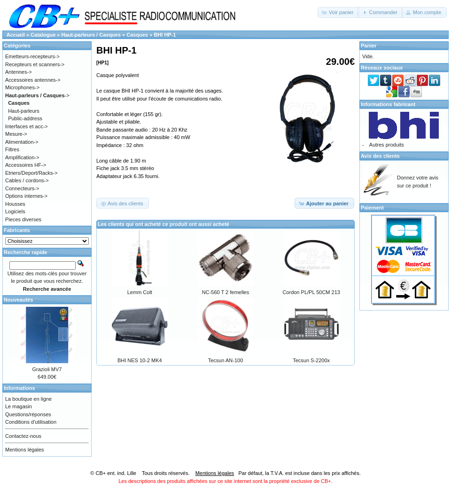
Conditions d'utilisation (30, 422)
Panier (369, 45)
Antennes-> (18, 72)
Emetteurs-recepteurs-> (32, 56)
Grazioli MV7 (47, 369)
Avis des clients (380, 156)
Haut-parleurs (23, 111)
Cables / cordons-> (27, 180)
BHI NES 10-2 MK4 (139, 360)
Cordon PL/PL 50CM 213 (311, 292)
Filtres (12, 149)
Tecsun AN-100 (225, 360)
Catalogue (43, 35)
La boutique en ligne (28, 399)
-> (37, 95)
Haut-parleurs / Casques (91, 35)
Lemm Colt (139, 292)
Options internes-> (26, 196)
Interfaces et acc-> (26, 126)
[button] (338, 12)
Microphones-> (22, 87)
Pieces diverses (23, 219)
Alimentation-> (22, 142)
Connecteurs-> (22, 188)
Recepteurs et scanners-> (34, 64)
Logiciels (15, 211)
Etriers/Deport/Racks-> (31, 173)
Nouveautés (18, 300)
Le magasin (18, 406)
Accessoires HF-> (25, 165)
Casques (137, 35)
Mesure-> (16, 134)
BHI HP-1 (165, 35)
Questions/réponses (28, 414)
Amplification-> (22, 157)
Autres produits (386, 145)
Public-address (25, 118)
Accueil (16, 35)
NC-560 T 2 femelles (225, 292)
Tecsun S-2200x (311, 360)
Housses (15, 204)
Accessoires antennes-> (33, 80)
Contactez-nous (23, 436)
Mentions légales (24, 449)
